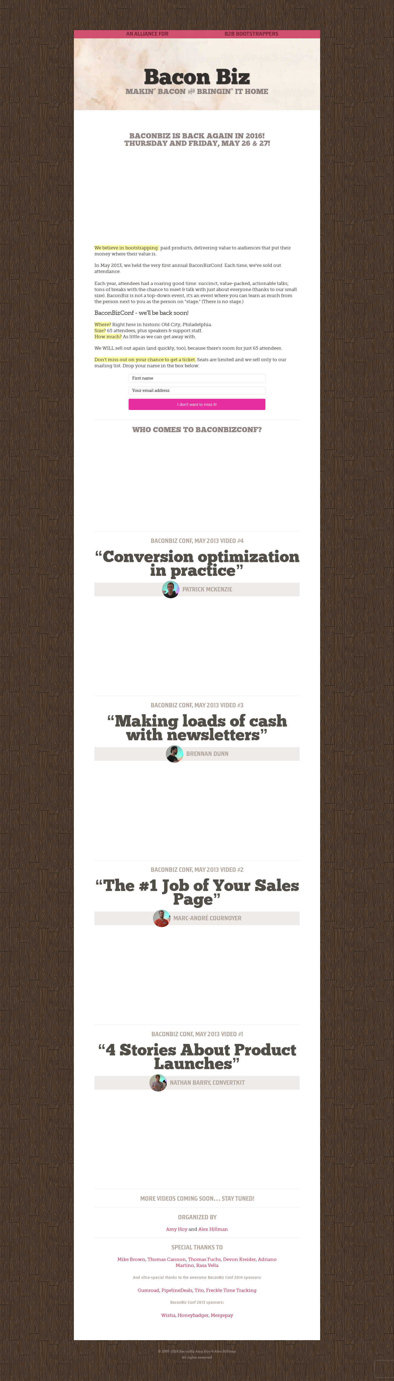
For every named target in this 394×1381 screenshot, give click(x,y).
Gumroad (148, 1290)
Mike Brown (131, 1259)
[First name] (197, 378)
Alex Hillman (213, 1229)
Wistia (168, 1315)
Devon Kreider (239, 1259)
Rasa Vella (207, 1265)
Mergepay (222, 1315)
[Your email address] (197, 390)
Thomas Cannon (166, 1259)
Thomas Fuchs (204, 1259)
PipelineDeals (176, 1290)
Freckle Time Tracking (231, 1290)
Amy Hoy (176, 1229)
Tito (199, 1290)
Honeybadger (193, 1315)
